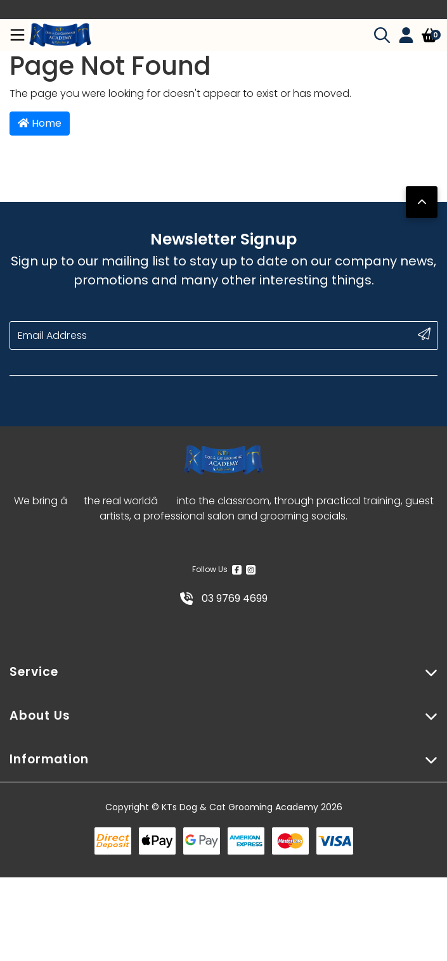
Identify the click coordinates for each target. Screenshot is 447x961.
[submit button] (424, 334)
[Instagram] (251, 569)
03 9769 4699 (224, 598)
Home (40, 123)
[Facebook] (237, 569)
